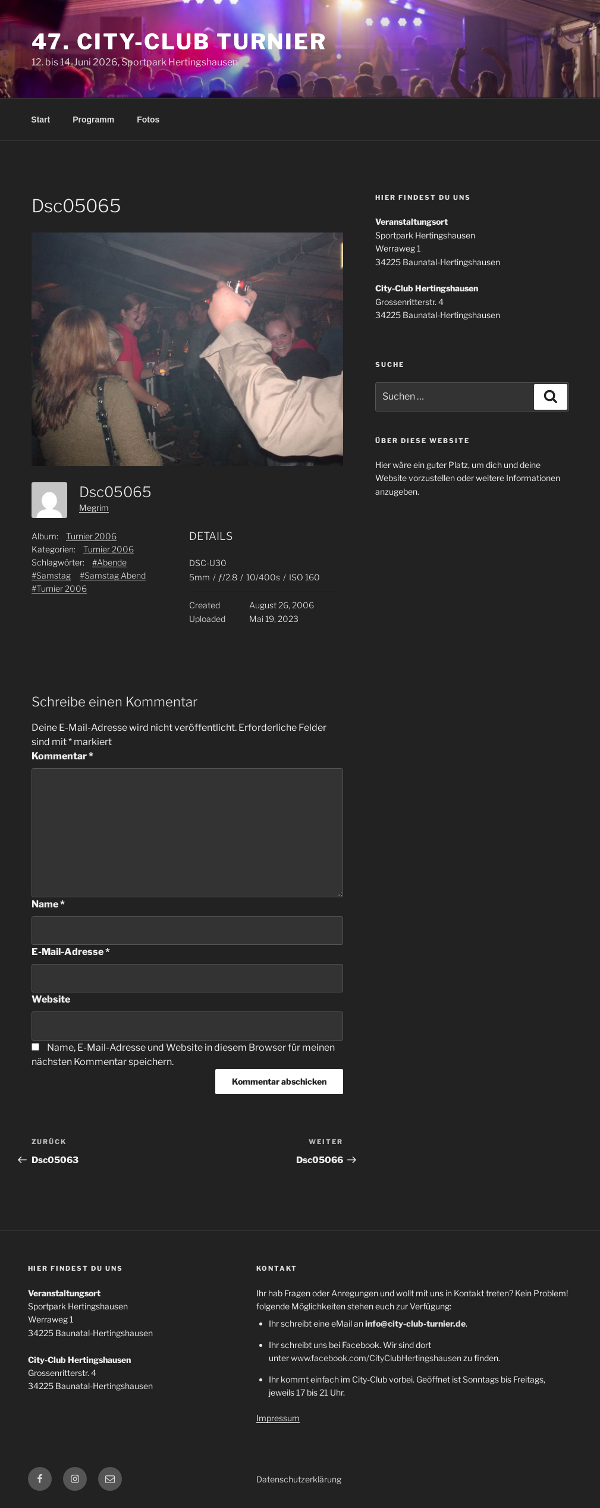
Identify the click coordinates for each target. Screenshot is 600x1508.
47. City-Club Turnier (179, 42)
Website (51, 999)
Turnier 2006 (91, 536)
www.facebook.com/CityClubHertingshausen (376, 1358)
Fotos (148, 119)
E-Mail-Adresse (71, 951)
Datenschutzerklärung (298, 1479)
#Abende (109, 562)
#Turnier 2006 (59, 588)
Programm (93, 119)
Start (40, 119)
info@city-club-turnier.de (415, 1323)
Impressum (278, 1418)
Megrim (94, 507)
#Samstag (51, 575)
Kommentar (62, 756)
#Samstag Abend (113, 575)
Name (48, 904)
